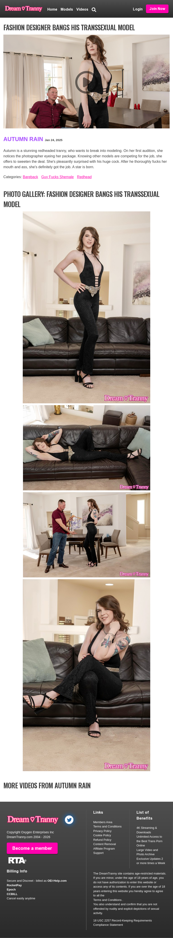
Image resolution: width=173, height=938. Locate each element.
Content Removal (104, 844)
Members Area (102, 822)
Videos (82, 9)
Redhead (84, 177)
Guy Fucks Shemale (57, 177)
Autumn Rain (23, 139)
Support (98, 853)
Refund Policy (102, 839)
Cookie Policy (102, 835)
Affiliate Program (104, 848)
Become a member (32, 848)
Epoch (11, 889)
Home (52, 9)
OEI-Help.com (57, 880)
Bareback (30, 177)
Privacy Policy (102, 831)
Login (138, 9)
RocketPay (14, 885)
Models (67, 9)
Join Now (157, 9)
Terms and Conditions (107, 826)
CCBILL (12, 894)
